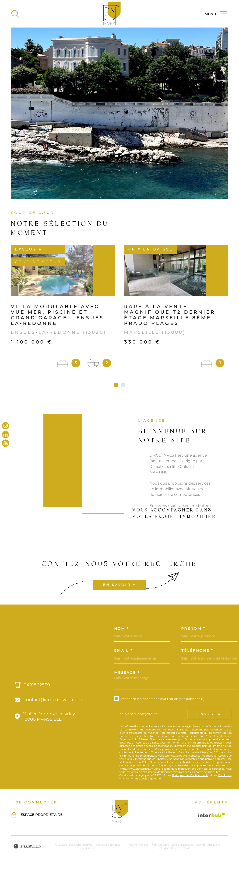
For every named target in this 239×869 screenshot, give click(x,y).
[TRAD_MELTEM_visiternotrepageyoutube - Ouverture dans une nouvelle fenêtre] (5, 443)
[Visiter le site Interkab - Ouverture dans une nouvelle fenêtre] (211, 815)
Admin (200, 845)
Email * (123, 651)
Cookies (186, 849)
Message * (127, 674)
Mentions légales (181, 845)
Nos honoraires (138, 845)
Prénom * (193, 629)
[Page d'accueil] (112, 13)
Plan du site (159, 845)
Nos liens (214, 845)
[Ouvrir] (15, 14)
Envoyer (209, 715)
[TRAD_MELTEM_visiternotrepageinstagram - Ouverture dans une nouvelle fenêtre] (5, 425)
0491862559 (37, 686)
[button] (116, 386)
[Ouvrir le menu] (216, 14)
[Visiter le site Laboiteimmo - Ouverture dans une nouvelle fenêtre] (27, 847)
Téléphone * (197, 651)
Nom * (121, 629)
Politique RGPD (168, 849)
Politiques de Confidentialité (190, 776)
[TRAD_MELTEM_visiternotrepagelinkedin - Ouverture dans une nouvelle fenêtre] (5, 434)
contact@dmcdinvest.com (53, 700)
